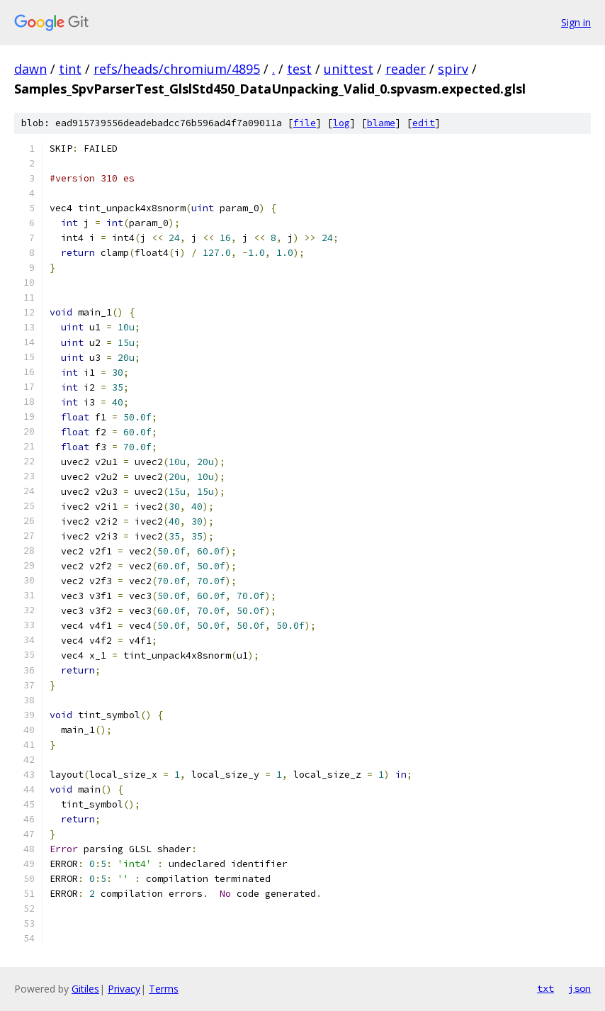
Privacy (124, 988)
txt (545, 988)
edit (423, 123)
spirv (453, 68)
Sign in (576, 22)
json (579, 988)
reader (405, 68)
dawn (30, 68)
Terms (164, 988)
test (299, 68)
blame (381, 123)
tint (70, 68)
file (304, 123)
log (341, 123)
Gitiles (85, 988)
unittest (348, 68)
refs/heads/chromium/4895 (177, 68)
